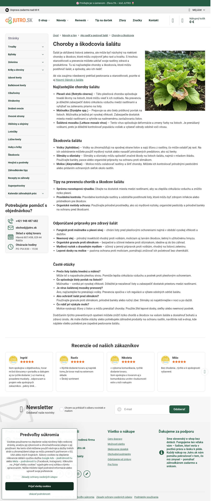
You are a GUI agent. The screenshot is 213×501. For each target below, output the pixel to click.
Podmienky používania (146, 497)
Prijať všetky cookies (39, 486)
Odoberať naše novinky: (40, 412)
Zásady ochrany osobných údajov (114, 497)
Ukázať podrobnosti (39, 494)
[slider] (27, 361)
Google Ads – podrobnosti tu (57, 458)
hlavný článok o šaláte (69, 80)
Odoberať (179, 409)
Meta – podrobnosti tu (25, 461)
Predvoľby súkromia (83, 497)
